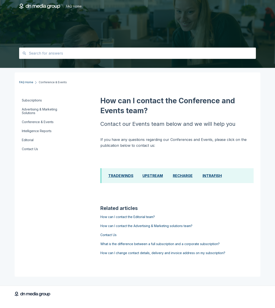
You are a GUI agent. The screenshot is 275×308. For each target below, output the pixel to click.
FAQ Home (74, 6)
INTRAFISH (212, 175)
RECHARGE (183, 175)
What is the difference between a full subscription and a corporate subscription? (160, 244)
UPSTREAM (152, 175)
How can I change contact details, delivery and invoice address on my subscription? (162, 253)
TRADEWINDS (120, 175)
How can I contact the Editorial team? (127, 217)
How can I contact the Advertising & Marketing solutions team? (146, 226)
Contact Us (108, 235)
